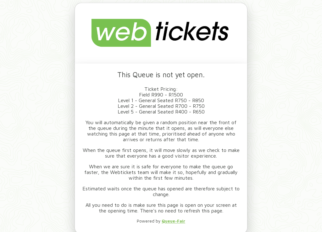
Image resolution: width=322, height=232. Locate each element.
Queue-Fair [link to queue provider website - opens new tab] (173, 220)
